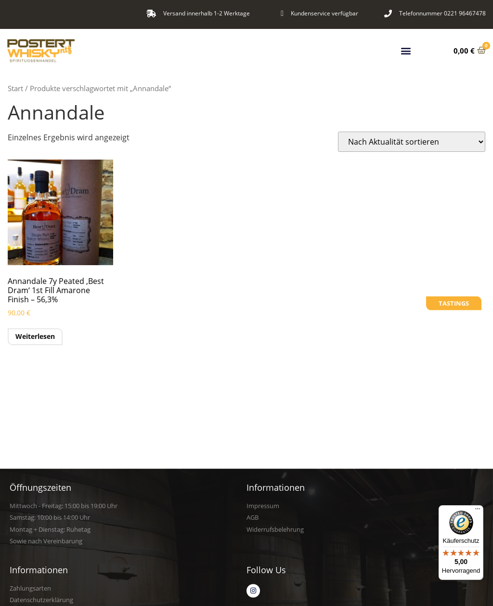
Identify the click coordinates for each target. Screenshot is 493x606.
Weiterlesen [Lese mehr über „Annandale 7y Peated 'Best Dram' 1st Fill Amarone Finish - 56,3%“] (35, 336)
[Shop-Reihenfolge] (411, 142)
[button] (406, 49)
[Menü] (477, 511)
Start (15, 88)
